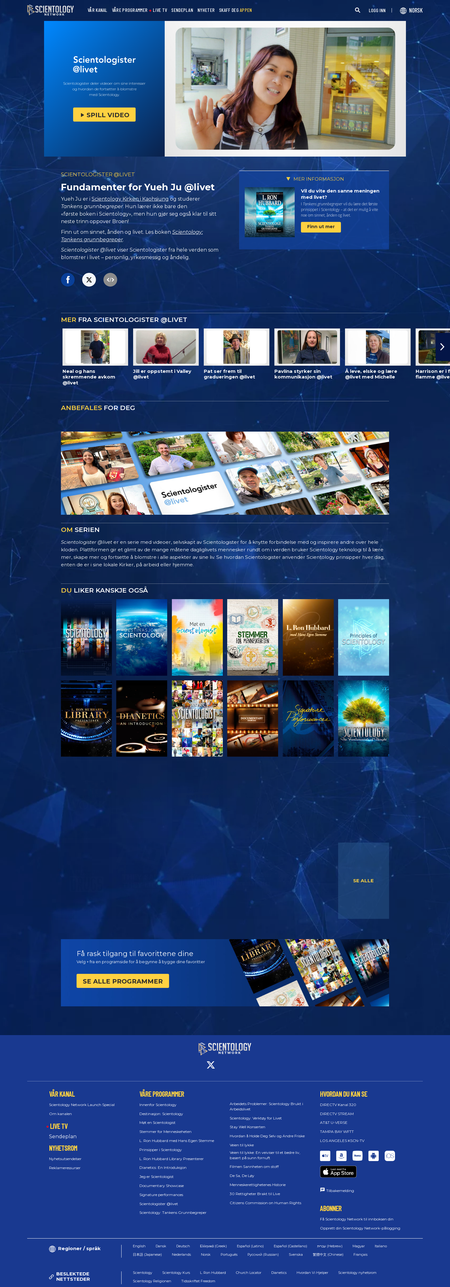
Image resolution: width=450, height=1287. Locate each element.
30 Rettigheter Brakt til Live (255, 1188)
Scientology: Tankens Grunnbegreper (173, 1206)
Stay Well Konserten (247, 1121)
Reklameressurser (65, 1162)
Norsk (206, 1236)
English (139, 1228)
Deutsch (183, 1228)
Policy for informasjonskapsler (308, 1279)
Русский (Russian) (263, 1236)
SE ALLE (363, 881)
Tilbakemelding (340, 1173)
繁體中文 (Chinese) (328, 1236)
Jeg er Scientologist (156, 1171)
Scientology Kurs (176, 1255)
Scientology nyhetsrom (357, 1255)
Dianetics (279, 1255)
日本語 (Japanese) (147, 1236)
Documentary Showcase (161, 1180)
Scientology (142, 1255)
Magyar (358, 1228)
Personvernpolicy (361, 1279)
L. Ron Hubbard (213, 1255)
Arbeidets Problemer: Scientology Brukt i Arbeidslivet (266, 1101)
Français (360, 1236)
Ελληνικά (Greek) (213, 1228)
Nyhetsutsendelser (65, 1153)
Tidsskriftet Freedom (198, 1263)
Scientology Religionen (152, 1263)
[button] (443, 347)
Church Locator (248, 1255)
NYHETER (206, 10)
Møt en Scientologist (157, 1116)
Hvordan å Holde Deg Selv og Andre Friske (267, 1130)
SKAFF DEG (235, 10)
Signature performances (161, 1189)
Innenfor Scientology (158, 1099)
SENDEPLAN (182, 10)
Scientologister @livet (158, 1197)
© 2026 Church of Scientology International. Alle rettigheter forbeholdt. (91, 1279)
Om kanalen (60, 1107)
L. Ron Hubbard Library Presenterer (171, 1152)
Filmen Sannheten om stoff (254, 1161)
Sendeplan (63, 1131)
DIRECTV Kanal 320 (338, 1099)
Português (229, 1236)
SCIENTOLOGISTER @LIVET (98, 174)
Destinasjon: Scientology (161, 1107)
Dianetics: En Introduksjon (163, 1161)
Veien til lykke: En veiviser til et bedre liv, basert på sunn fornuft (265, 1149)
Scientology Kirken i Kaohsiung (130, 199)
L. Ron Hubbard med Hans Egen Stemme (176, 1135)
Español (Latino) (250, 1228)
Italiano (381, 1228)
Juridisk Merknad (402, 1279)
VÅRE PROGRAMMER (130, 10)
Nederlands (181, 1236)
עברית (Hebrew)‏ (329, 1228)
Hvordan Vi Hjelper (312, 1255)
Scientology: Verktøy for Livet (256, 1112)
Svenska (296, 1236)
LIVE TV (160, 10)
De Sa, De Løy (242, 1170)
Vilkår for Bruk (258, 1279)
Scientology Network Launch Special (82, 1099)
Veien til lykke (242, 1139)
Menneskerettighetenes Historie (258, 1179)
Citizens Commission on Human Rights (265, 1196)
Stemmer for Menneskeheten (165, 1126)
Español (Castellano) (290, 1228)
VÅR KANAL (98, 10)
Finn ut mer (321, 226)
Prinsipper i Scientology (160, 1144)
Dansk (161, 1228)
